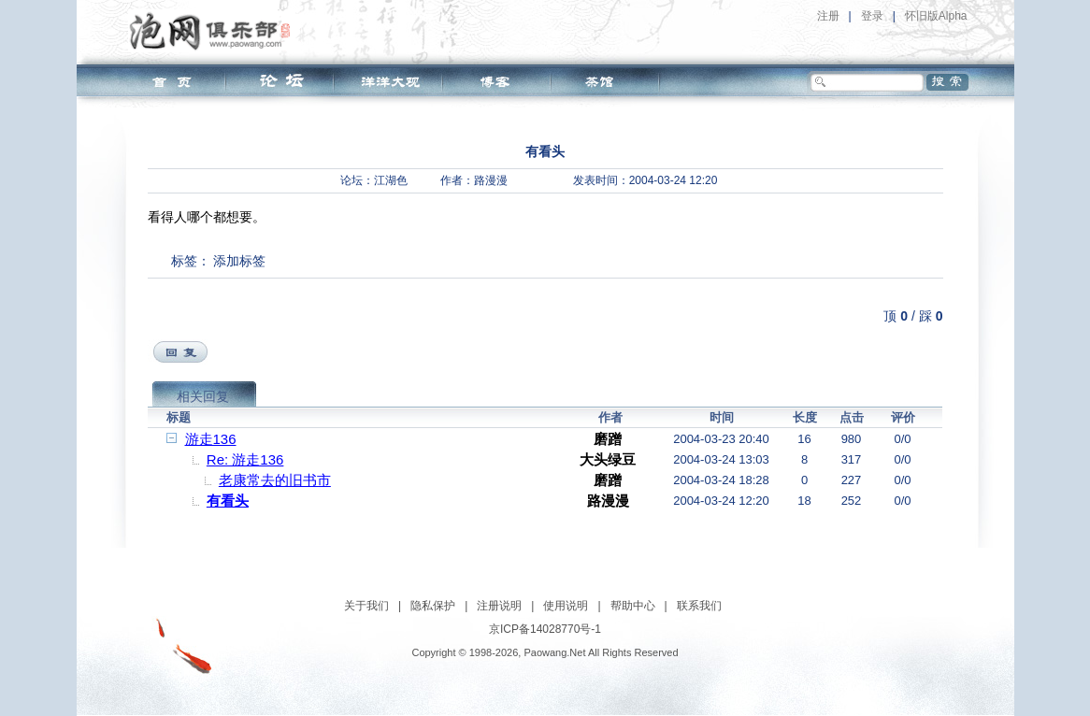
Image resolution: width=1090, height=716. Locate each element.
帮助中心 (632, 605)
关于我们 (366, 605)
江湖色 (391, 180)
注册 (828, 15)
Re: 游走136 (245, 459)
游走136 (211, 439)
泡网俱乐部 (214, 30)
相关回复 (203, 396)
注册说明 (499, 605)
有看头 (228, 500)
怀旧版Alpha (936, 15)
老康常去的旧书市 (275, 480)
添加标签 (239, 260)
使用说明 (565, 605)
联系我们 (699, 605)
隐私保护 (432, 605)
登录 (872, 15)
